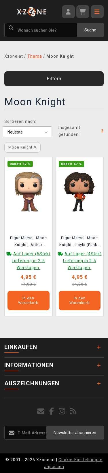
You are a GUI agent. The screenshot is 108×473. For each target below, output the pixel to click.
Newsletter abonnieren (75, 432)
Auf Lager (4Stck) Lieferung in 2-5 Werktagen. (82, 260)
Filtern (54, 78)
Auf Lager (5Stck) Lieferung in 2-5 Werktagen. (31, 260)
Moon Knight (22, 147)
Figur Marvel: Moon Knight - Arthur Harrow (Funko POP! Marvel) (29, 242)
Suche (90, 30)
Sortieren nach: (20, 121)
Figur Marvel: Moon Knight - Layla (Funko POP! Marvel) (79, 242)
